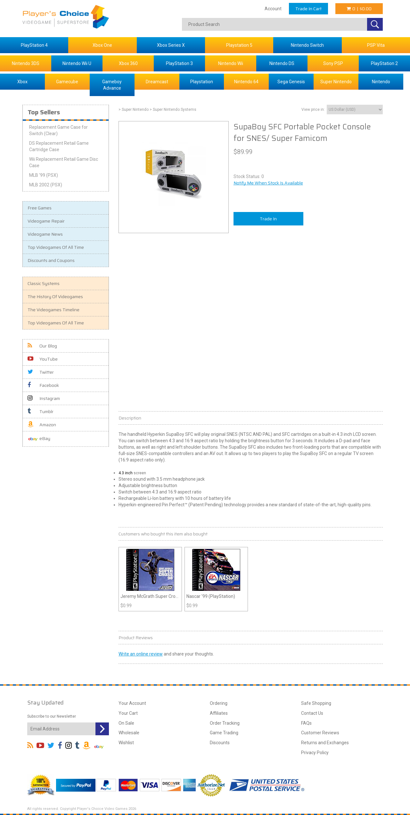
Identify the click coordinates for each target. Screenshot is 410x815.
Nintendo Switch (307, 45)
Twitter (41, 372)
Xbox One (102, 45)
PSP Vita (376, 45)
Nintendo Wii (230, 63)
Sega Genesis (291, 81)
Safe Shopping (316, 703)
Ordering (218, 703)
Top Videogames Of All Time (56, 247)
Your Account (132, 703)
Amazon (42, 424)
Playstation (201, 81)
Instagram (44, 398)
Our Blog (42, 345)
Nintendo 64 (246, 81)
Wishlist (126, 742)
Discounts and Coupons (51, 260)
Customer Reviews (320, 732)
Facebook (43, 385)
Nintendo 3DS (25, 63)
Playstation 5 (239, 45)
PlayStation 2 (384, 63)
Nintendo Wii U (76, 63)
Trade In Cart (308, 8)
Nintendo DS (281, 63)
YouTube (43, 359)
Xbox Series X (171, 45)
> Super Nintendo (134, 109)
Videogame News (45, 234)
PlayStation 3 (179, 63)
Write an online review (141, 653)
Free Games (40, 207)
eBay (39, 439)
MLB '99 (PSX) (43, 175)
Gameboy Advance (112, 85)
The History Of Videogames (55, 296)
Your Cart (128, 713)
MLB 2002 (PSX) (45, 184)
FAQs (306, 723)
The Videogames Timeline (53, 309)
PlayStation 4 (34, 45)
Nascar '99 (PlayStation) (210, 596)
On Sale (126, 723)
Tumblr (40, 411)
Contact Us (312, 713)
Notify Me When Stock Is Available (268, 182)
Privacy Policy (315, 752)
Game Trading (224, 732)
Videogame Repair (46, 220)
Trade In (268, 218)
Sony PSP (333, 63)
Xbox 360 (128, 63)
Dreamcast (157, 81)
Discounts (220, 742)
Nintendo (381, 81)
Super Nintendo (336, 81)
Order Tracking (225, 723)
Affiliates (219, 713)
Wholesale (129, 732)
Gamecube (67, 81)
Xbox (22, 81)
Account (273, 8)
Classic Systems (44, 283)
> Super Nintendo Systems (173, 109)
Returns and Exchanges (325, 742)
